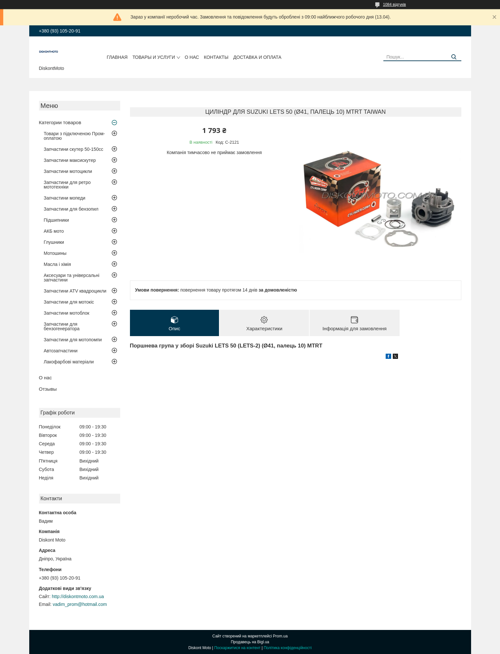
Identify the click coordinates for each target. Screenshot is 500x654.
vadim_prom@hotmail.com (80, 604)
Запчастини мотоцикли (68, 171)
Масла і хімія (57, 264)
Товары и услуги (154, 57)
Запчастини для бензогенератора (62, 326)
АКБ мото (54, 231)
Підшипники (56, 220)
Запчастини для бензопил (71, 209)
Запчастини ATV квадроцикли (75, 291)
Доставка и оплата (257, 57)
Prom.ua (280, 636)
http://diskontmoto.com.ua (78, 596)
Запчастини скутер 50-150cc (73, 149)
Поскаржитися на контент (237, 648)
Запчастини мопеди (64, 198)
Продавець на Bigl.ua (250, 642)
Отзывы (48, 389)
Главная (117, 57)
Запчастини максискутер (70, 160)
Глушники (54, 242)
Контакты (216, 57)
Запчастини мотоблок (66, 313)
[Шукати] (454, 57)
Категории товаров (60, 122)
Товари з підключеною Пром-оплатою (74, 136)
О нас (192, 57)
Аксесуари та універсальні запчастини (71, 277)
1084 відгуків (394, 4)
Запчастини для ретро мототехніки (67, 185)
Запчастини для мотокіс (69, 302)
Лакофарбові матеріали (69, 361)
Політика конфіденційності (288, 648)
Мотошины (55, 253)
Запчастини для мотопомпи (73, 339)
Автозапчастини (61, 350)
